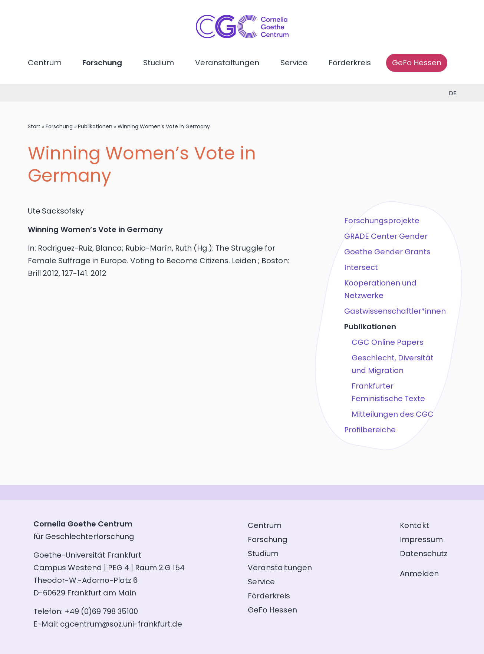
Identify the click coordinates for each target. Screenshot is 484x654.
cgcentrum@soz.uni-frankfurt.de (121, 624)
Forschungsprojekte (381, 220)
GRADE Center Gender (386, 236)
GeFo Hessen (416, 62)
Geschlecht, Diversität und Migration (393, 364)
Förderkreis (350, 62)
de (453, 93)
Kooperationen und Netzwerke (380, 289)
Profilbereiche (370, 430)
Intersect (361, 267)
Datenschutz (423, 553)
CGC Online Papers (388, 342)
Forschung (102, 62)
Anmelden (419, 573)
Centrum (45, 62)
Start (34, 126)
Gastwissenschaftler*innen (395, 311)
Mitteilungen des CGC (393, 414)
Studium (158, 62)
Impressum (421, 539)
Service (293, 62)
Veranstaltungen (227, 62)
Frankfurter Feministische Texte (388, 392)
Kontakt (414, 525)
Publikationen (95, 126)
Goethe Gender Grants (387, 252)
